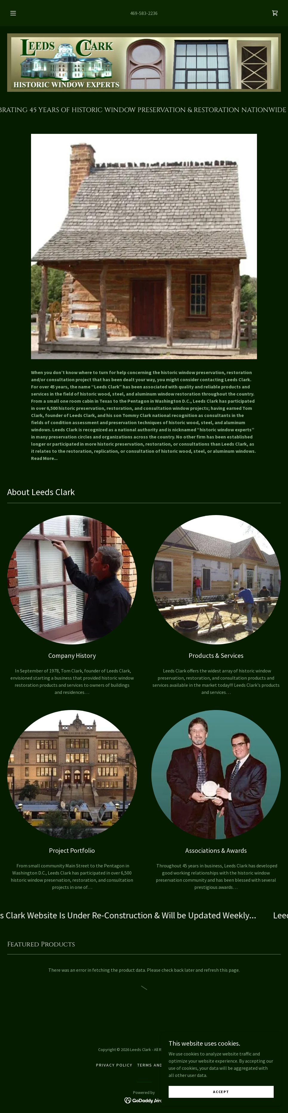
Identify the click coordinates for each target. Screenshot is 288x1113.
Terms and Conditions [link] (164, 1065)
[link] (275, 13)
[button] (19, 13)
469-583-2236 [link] (144, 13)
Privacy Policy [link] (114, 1065)
